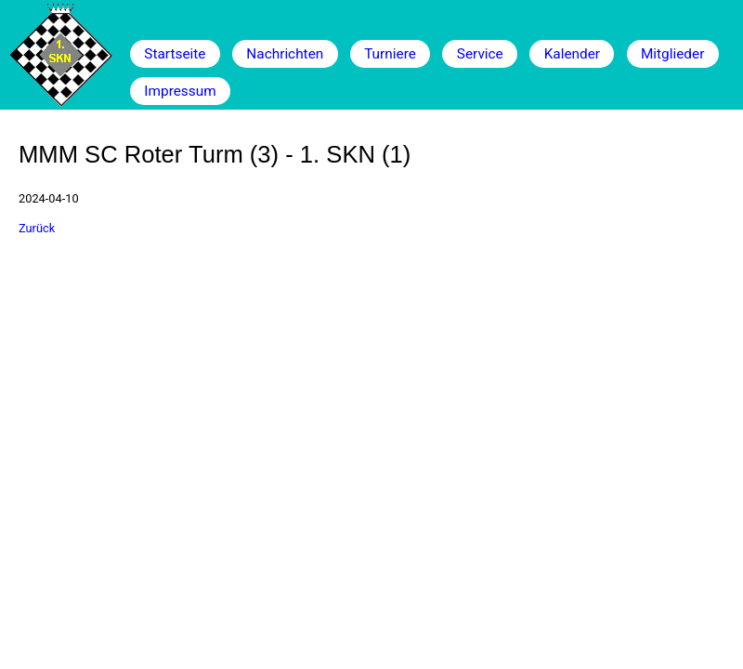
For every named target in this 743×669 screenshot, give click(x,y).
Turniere (390, 54)
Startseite (174, 54)
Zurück (37, 228)
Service (480, 54)
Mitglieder (672, 54)
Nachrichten (284, 54)
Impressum (179, 91)
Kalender (572, 54)
